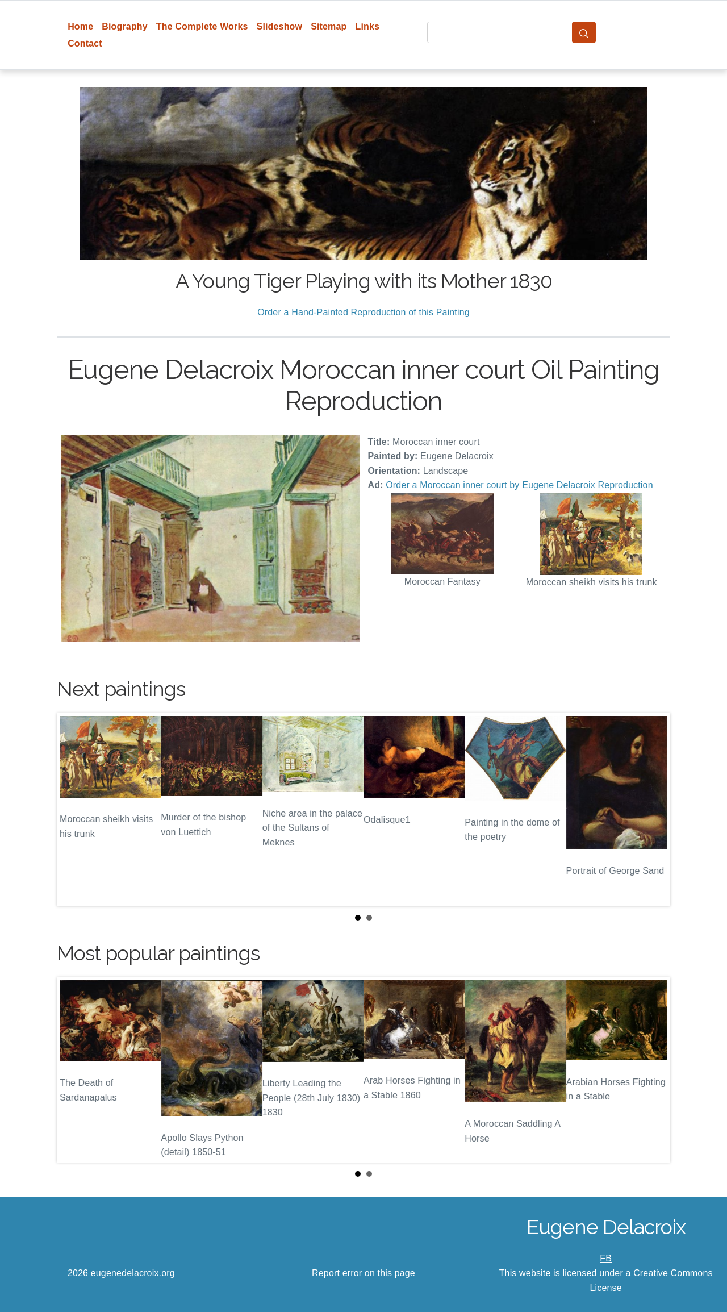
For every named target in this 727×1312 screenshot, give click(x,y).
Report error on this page (363, 1273)
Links (368, 26)
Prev (74, 810)
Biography (125, 26)
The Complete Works (202, 26)
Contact (85, 43)
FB (606, 1258)
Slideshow (280, 26)
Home (80, 26)
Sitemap (328, 26)
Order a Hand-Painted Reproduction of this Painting (363, 312)
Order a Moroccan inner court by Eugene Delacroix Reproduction (519, 485)
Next (653, 810)
